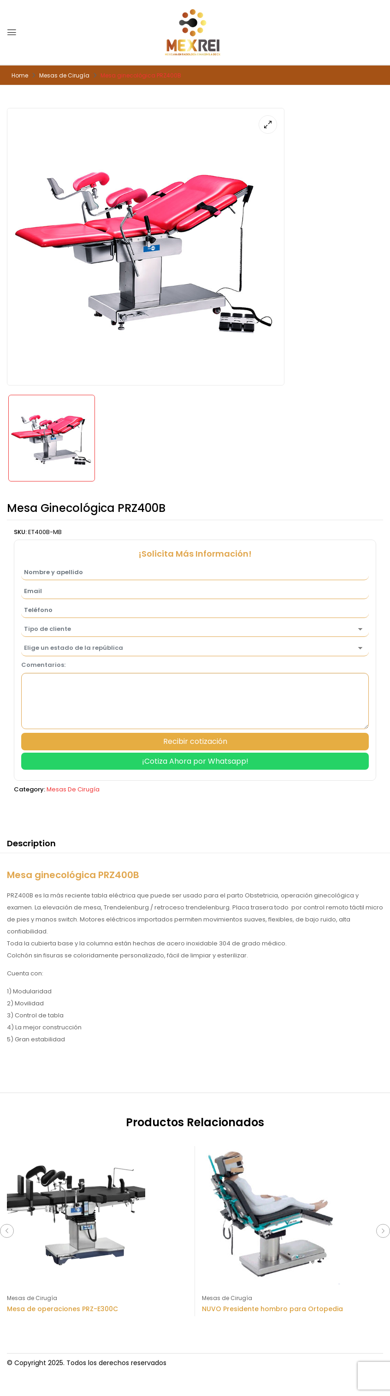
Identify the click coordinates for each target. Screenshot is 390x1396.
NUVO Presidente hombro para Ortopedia (272, 1308)
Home (20, 75)
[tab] (31, 845)
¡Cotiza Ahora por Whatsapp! (195, 761)
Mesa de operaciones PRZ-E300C (62, 1308)
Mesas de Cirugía (64, 75)
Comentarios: (43, 664)
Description (31, 843)
